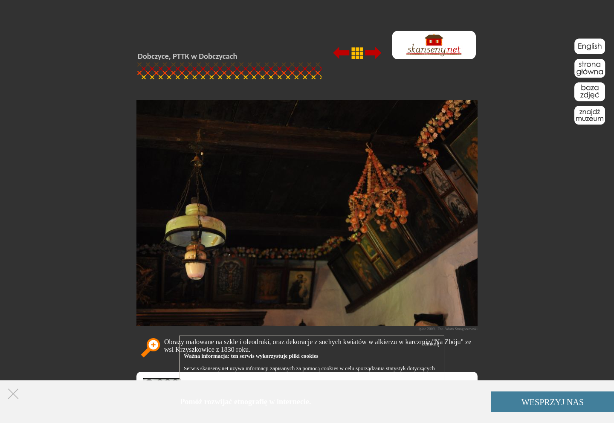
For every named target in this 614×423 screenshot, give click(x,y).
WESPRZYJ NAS (552, 402)
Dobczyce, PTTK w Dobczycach (187, 56)
